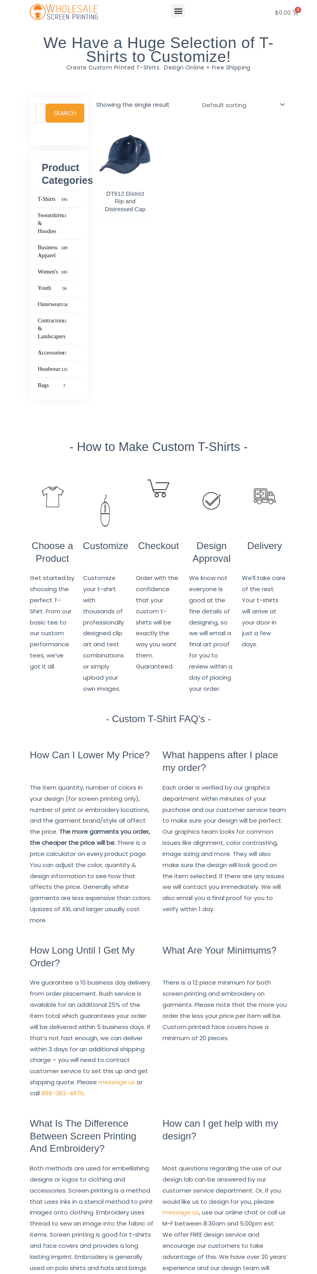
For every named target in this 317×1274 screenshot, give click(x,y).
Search (65, 113)
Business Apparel (53, 251)
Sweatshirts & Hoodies (53, 223)
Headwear (53, 369)
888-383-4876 (62, 1093)
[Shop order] (241, 105)
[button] (178, 10)
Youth (53, 288)
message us (117, 1082)
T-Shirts (53, 199)
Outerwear (53, 304)
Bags (53, 385)
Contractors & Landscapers (53, 328)
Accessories (53, 353)
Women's (53, 272)
